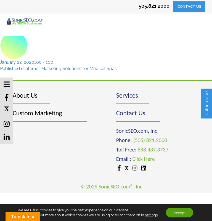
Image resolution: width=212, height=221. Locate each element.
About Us (25, 95)
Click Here (143, 159)
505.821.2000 (154, 6)
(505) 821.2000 (150, 140)
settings (150, 215)
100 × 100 (43, 62)
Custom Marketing (37, 113)
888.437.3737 (153, 149)
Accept (179, 212)
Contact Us (189, 6)
